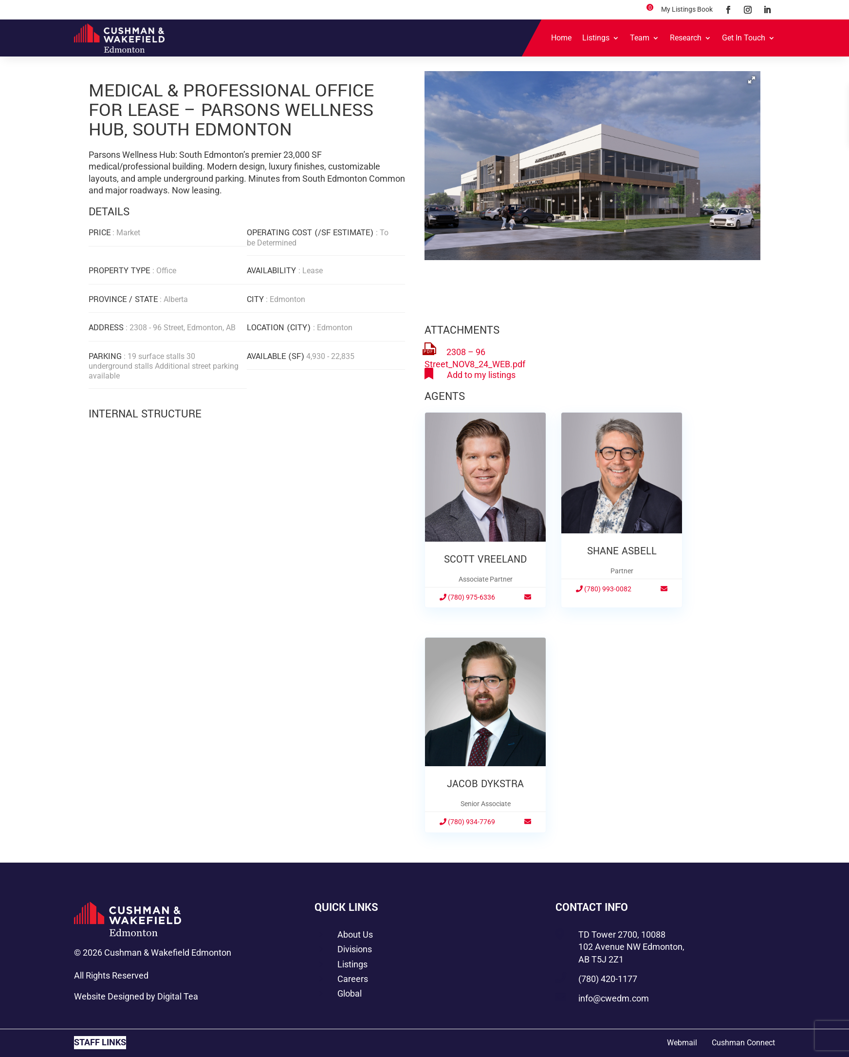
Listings (595, 37)
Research (685, 37)
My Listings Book (687, 9)
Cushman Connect (743, 1042)
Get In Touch (743, 37)
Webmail (682, 1042)
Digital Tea (177, 996)
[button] (751, 80)
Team (639, 37)
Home (561, 37)
